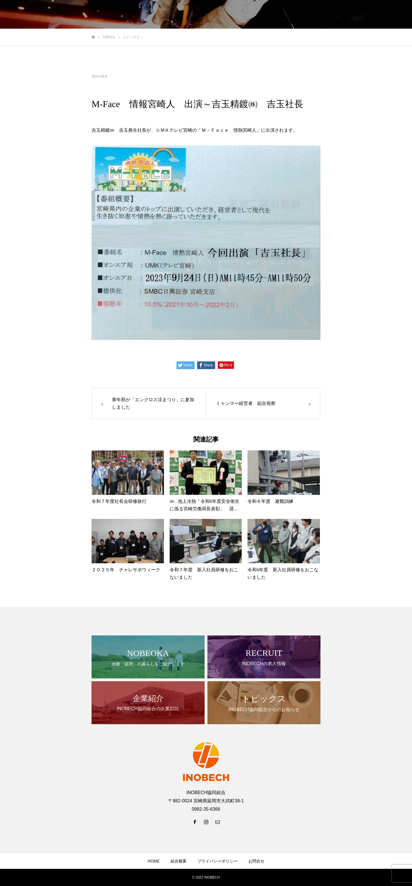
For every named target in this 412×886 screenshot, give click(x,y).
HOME (154, 861)
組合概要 (179, 861)
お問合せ (256, 861)
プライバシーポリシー (217, 861)
